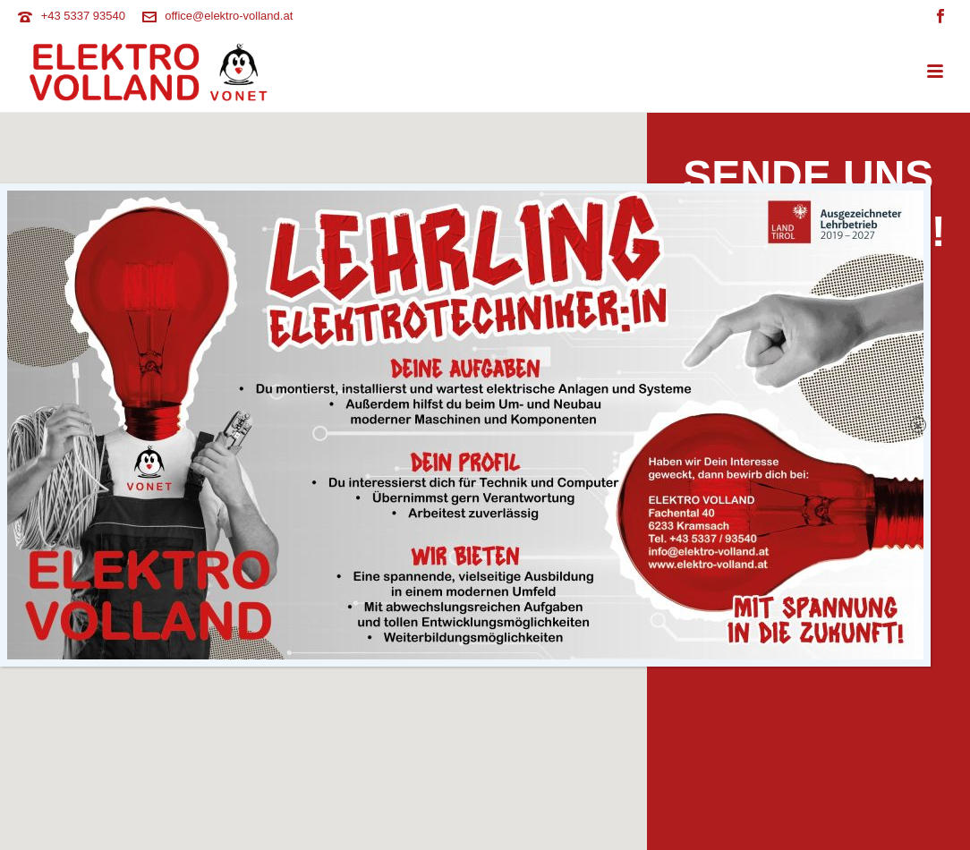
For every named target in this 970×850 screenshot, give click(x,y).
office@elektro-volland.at (229, 15)
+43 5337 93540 (83, 15)
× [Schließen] (919, 460)
